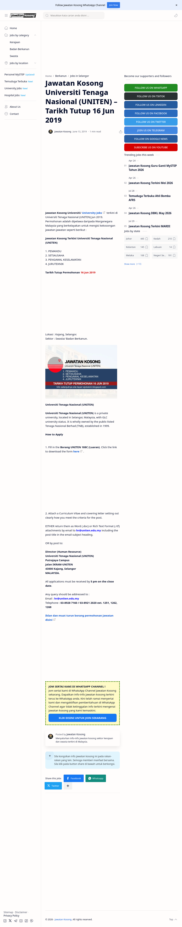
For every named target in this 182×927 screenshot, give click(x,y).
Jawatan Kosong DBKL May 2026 (150, 213)
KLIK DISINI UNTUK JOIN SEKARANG (82, 718)
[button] (175, 15)
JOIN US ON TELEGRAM (151, 130)
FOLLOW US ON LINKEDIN (150, 104)
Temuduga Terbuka (15, 81)
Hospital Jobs (12, 95)
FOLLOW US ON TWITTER (151, 121)
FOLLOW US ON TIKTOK (151, 96)
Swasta (14, 56)
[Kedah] (165, 238)
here (76, 451)
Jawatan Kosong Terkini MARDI (149, 226)
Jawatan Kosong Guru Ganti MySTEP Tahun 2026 (153, 168)
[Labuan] (165, 247)
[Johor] (137, 238)
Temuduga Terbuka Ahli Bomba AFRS (150, 198)
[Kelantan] (137, 247)
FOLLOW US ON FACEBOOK (151, 113)
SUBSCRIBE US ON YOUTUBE (151, 147)
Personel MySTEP (14, 74)
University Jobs (13, 88)
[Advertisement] (20, 175)
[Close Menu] (176, 5)
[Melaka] (137, 255)
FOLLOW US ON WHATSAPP (151, 87)
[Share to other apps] (68, 786)
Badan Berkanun (19, 49)
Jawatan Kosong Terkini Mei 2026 (151, 183)
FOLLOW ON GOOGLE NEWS (151, 139)
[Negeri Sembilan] (165, 255)
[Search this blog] (74, 15)
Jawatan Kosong (63, 919)
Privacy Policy (11, 915)
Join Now (113, 5)
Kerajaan (15, 42)
